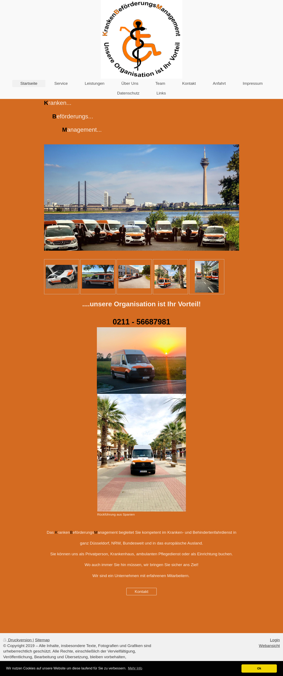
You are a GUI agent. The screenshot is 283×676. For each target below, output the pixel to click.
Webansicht (269, 645)
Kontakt (141, 591)
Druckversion (18, 640)
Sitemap (42, 640)
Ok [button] (259, 668)
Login (275, 640)
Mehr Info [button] (135, 668)
